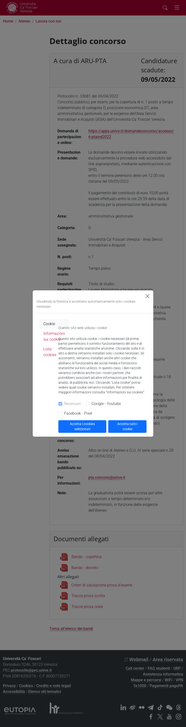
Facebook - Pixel (78, 413)
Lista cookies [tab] (49, 352)
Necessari (72, 403)
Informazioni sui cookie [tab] (54, 336)
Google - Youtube (106, 403)
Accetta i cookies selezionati (82, 426)
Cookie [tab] (49, 324)
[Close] (147, 296)
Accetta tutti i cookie (127, 426)
